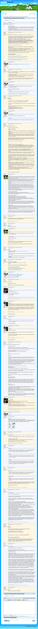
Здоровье (23, 17)
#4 (8, 69)
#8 (8, 123)
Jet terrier (5, 61)
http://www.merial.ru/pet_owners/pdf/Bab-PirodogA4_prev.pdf (16, 274)
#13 (8, 247)
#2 (8, 32)
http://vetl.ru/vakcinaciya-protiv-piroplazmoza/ (14, 266)
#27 (8, 489)
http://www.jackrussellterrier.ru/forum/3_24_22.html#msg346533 (18, 262)
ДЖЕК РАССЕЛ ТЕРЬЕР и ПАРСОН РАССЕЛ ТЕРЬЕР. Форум (13, 17)
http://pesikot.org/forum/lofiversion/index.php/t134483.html (15, 443)
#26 (8, 467)
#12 (8, 228)
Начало (5, 16)
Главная (5, 14)
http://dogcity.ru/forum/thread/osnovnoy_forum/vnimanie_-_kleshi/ (16, 268)
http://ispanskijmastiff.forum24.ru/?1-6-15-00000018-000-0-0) (25, 34)
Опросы (7, 16)
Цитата (11, 24)
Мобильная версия (25, 16)
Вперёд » (13, 20)
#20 (8, 325)
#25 (8, 445)
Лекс (4, 215)
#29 (8, 543)
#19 (8, 316)
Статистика (20, 16)
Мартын (5, 228)
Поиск (17, 16)
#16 (8, 279)
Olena (4, 325)
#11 (8, 223)
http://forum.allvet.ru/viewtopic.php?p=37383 (13, 267)
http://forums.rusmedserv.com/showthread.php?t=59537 (15, 541)
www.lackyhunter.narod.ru (11, 314)
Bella (4, 467)
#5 (8, 81)
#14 (8, 259)
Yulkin (4, 279)
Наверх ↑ (34, 593)
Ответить (14, 16)
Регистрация (11, 16)
